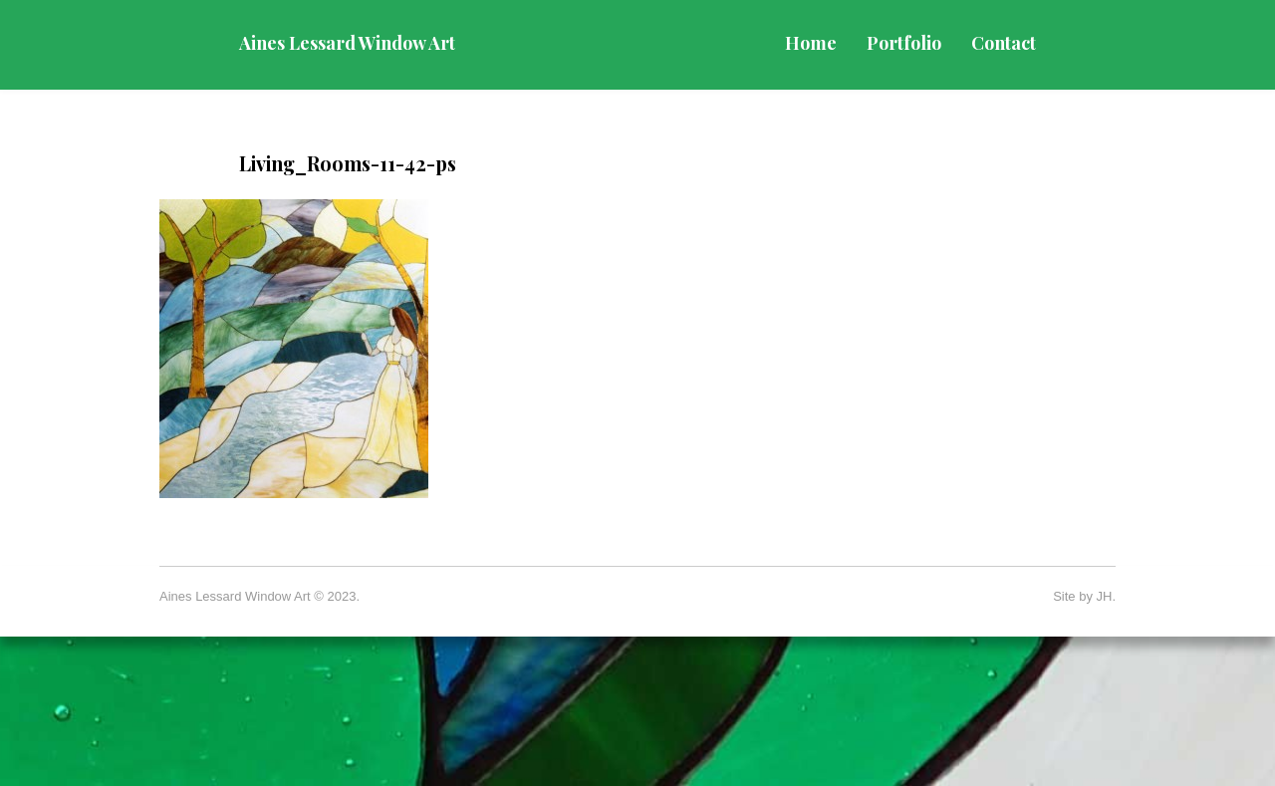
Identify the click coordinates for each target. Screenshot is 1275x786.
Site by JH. (1084, 596)
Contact (1003, 43)
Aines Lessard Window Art (347, 43)
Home (811, 43)
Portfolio (904, 43)
